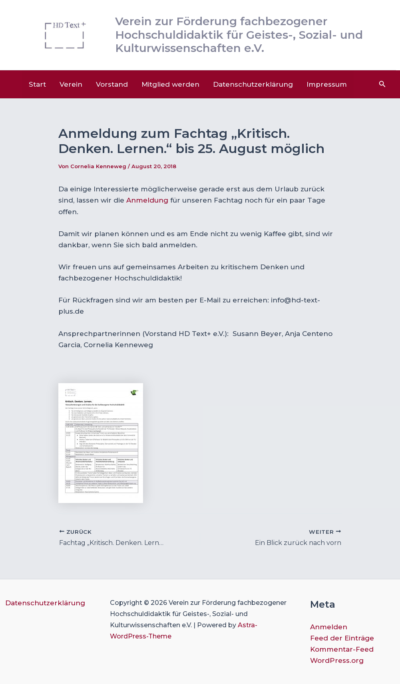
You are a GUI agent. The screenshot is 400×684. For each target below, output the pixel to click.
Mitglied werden (170, 84)
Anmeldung (147, 200)
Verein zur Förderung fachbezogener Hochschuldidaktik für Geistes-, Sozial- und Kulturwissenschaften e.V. (239, 34)
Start (37, 84)
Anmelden (328, 627)
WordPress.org (337, 660)
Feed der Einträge (342, 638)
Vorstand (112, 84)
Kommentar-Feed (342, 649)
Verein (71, 84)
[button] (382, 84)
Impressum (326, 84)
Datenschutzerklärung (253, 84)
